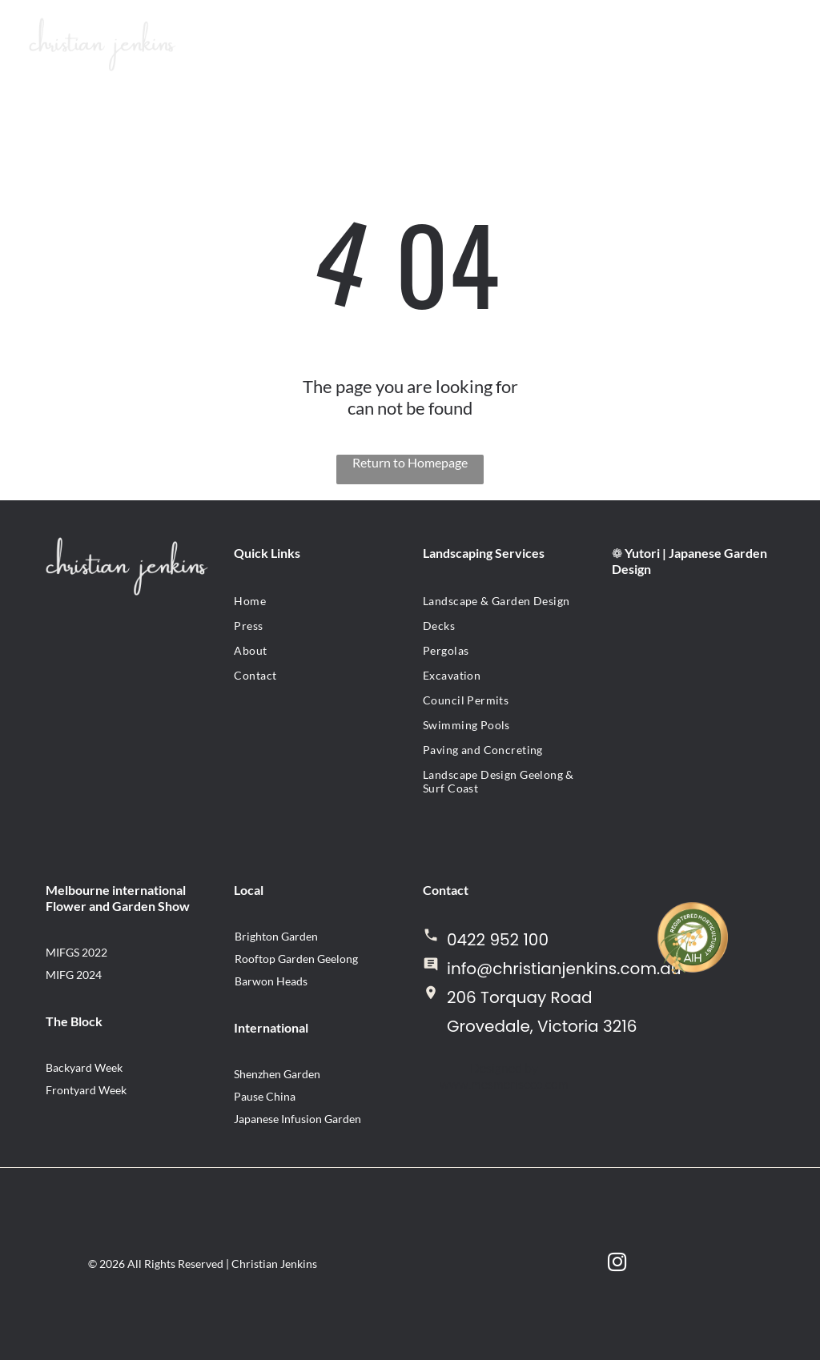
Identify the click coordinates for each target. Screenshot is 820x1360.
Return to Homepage (410, 462)
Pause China (264, 1096)
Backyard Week (84, 1067)
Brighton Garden (276, 936)
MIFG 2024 (74, 974)
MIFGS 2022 (76, 952)
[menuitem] (315, 600)
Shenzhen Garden (277, 1074)
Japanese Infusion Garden (297, 1118)
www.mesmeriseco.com (504, 1084)
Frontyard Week (86, 1090)
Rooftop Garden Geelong (296, 958)
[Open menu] (740, 44)
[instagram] (617, 1264)
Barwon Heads (271, 981)
